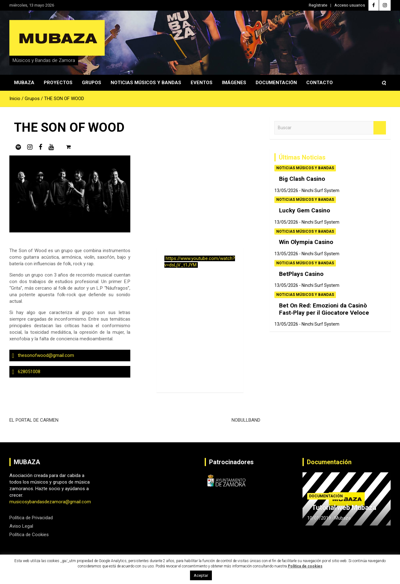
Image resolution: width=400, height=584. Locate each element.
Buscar (379, 128)
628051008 (29, 371)
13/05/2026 (286, 190)
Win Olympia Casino (306, 242)
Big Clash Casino (302, 178)
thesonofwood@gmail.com (46, 355)
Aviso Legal (21, 526)
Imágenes (234, 82)
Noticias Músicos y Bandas (146, 82)
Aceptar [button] (201, 575)
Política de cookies (305, 566)
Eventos (201, 82)
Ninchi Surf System (320, 190)
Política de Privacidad (31, 518)
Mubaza (24, 82)
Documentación (276, 82)
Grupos (91, 82)
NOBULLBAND (246, 420)
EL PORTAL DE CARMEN (33, 420)
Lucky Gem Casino (304, 210)
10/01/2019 (319, 518)
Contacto (319, 82)
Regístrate (318, 5)
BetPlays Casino (301, 273)
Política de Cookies (29, 534)
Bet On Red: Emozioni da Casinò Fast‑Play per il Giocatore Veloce (324, 309)
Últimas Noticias (302, 157)
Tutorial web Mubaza (344, 507)
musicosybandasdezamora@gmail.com (50, 502)
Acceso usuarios (349, 5)
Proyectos (58, 82)
